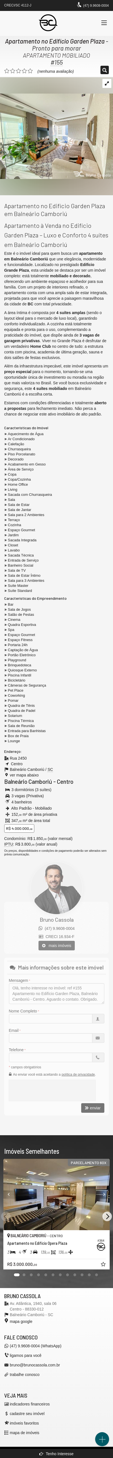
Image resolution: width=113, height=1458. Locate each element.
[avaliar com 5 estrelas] (30, 71)
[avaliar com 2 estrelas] (12, 71)
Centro (65, 781)
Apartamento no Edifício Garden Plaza (55, 41)
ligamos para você (26, 1355)
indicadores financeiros (30, 1404)
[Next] (107, 1216)
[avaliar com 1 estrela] (6, 71)
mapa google (21, 1321)
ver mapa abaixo (24, 775)
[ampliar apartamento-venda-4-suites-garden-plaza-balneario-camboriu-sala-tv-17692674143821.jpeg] (56, 128)
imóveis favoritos (24, 1423)
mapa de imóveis (24, 1432)
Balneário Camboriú (28, 781)
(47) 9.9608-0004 (96, 6)
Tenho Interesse (56, 1454)
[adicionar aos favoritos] (103, 1265)
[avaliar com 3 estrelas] (18, 71)
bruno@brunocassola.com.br (35, 1365)
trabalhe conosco (25, 1374)
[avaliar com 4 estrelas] (24, 71)
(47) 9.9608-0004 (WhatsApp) (35, 1346)
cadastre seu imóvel (27, 1413)
